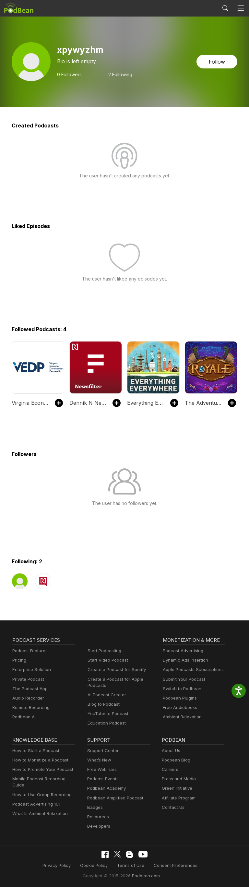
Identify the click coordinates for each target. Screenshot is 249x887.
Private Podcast (27, 679)
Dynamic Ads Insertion (184, 660)
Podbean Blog (175, 760)
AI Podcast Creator (106, 694)
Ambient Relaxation (181, 716)
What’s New (98, 760)
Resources (97, 816)
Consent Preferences (172, 865)
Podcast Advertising (181, 650)
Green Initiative (176, 788)
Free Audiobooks (179, 707)
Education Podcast (105, 723)
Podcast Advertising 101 (35, 798)
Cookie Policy (96, 865)
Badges (94, 807)
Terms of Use (130, 865)
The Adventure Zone (203, 402)
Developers (98, 826)
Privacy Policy (61, 865)
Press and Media (178, 778)
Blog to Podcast (102, 704)
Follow (217, 61)
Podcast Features (29, 650)
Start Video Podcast (106, 660)
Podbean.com (144, 875)
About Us (170, 750)
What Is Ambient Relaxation (38, 807)
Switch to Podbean (180, 688)
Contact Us (172, 807)
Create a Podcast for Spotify (114, 669)
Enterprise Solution (30, 669)
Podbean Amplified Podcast (113, 798)
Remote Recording (30, 707)
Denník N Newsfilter (87, 402)
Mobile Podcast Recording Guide (43, 778)
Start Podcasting (103, 650)
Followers (68, 74)
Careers (169, 769)
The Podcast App (28, 688)
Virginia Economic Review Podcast (30, 402)
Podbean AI (23, 716)
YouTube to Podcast (107, 713)
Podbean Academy (105, 788)
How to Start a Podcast (34, 750)
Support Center (101, 750)
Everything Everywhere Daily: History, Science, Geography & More (145, 402)
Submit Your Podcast (182, 679)
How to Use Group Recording (40, 788)
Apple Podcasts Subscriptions (191, 669)
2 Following (118, 74)
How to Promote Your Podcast (40, 769)
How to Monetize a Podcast (38, 760)
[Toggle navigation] (240, 8)
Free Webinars (101, 769)
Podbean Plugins (179, 698)
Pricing (18, 660)
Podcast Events (102, 778)
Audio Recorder (27, 698)
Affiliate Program (177, 798)
